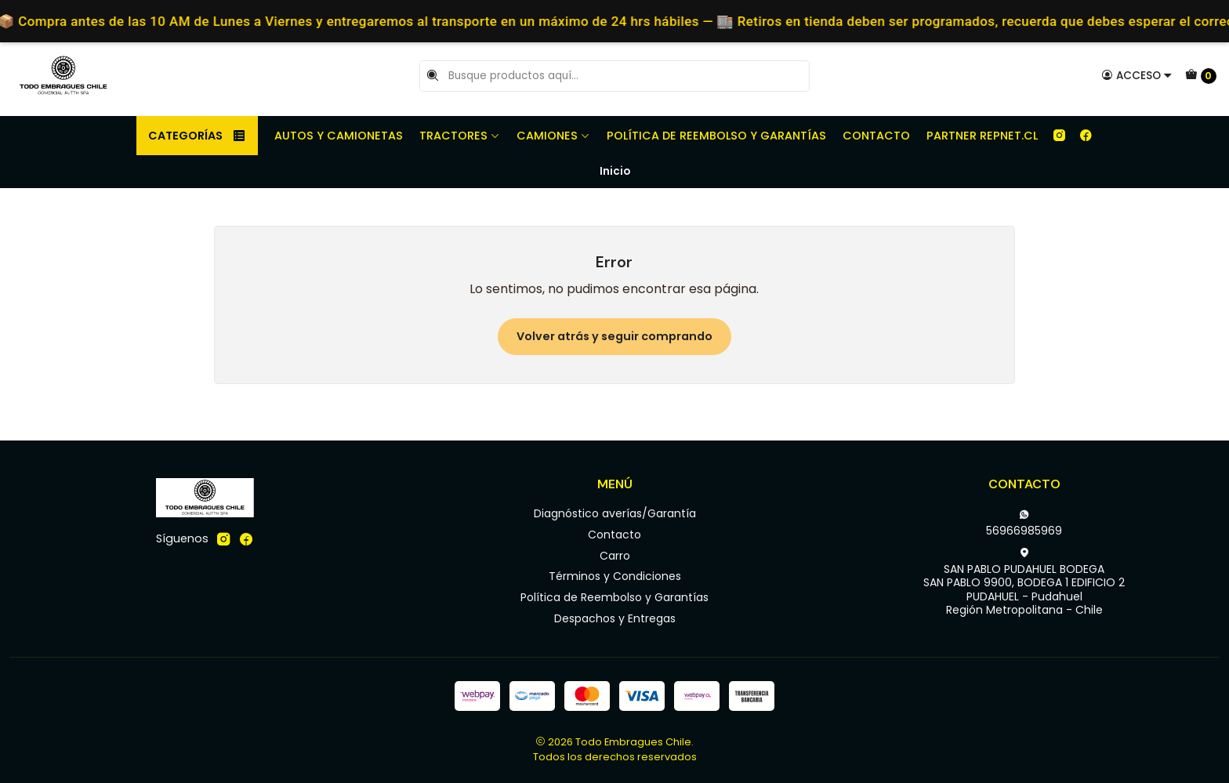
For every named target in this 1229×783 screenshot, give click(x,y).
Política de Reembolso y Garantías (716, 135)
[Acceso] (1136, 75)
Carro (615, 556)
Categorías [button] (197, 135)
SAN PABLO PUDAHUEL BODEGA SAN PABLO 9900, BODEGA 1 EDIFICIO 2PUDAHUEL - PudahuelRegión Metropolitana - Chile (1024, 582)
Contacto (876, 135)
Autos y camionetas (338, 135)
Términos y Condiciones (615, 576)
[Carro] (1201, 76)
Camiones (553, 135)
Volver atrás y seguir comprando (614, 336)
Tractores (459, 135)
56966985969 (1024, 523)
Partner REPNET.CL (982, 135)
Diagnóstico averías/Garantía (615, 513)
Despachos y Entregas (615, 618)
